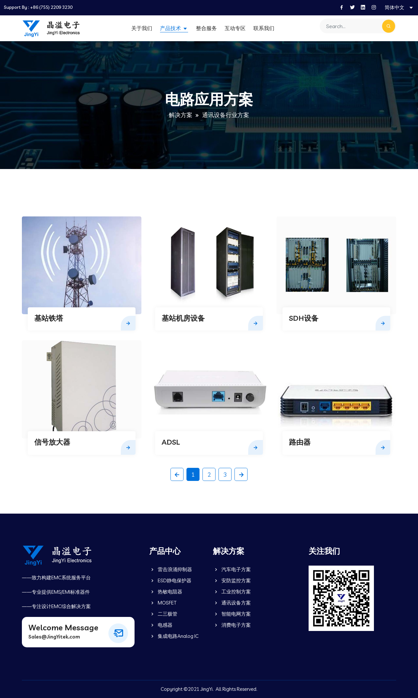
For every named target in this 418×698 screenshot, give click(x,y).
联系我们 (263, 28)
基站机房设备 (183, 318)
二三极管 (163, 614)
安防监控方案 (232, 580)
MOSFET (162, 603)
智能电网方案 (232, 614)
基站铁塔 (48, 318)
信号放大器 (52, 442)
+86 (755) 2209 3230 (51, 7)
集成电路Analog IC (174, 636)
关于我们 (141, 28)
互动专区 (235, 28)
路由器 (300, 442)
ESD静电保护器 (170, 580)
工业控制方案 (232, 591)
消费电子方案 (232, 625)
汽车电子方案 (232, 569)
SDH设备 (303, 318)
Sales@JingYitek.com (54, 637)
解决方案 (180, 115)
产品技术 (171, 28)
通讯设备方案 (232, 603)
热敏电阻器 (165, 591)
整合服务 (206, 28)
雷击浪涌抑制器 (170, 569)
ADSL (171, 442)
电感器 (160, 625)
